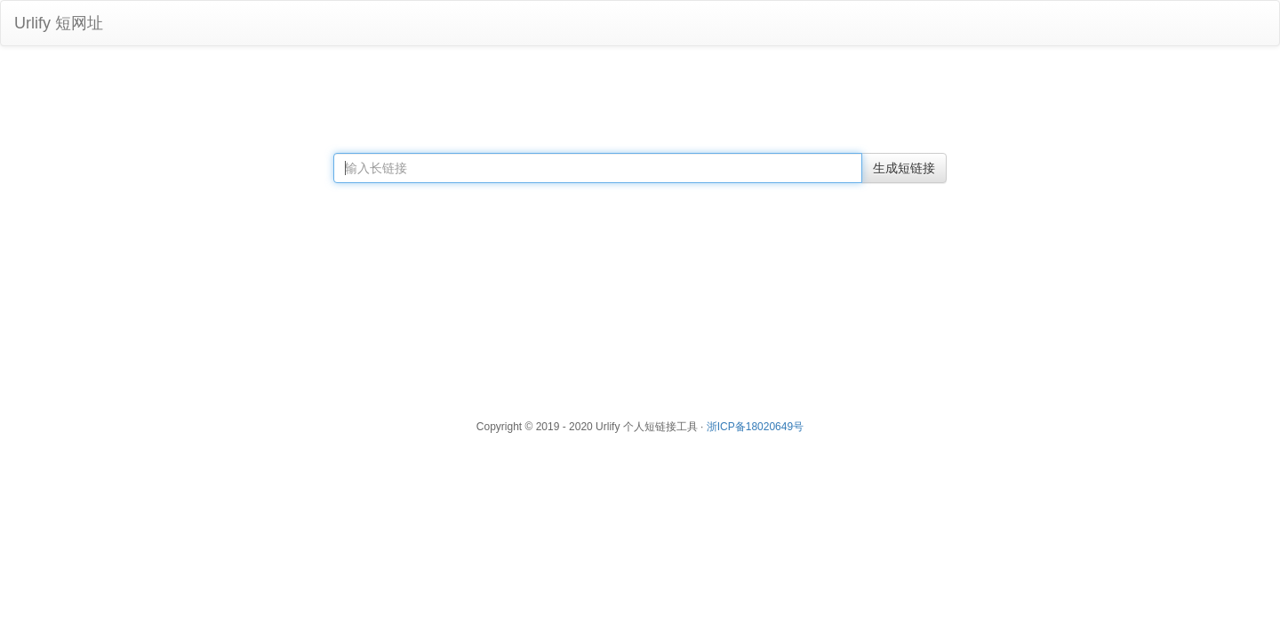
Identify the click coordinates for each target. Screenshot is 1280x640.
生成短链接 (904, 168)
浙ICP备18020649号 (755, 426)
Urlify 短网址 (58, 23)
